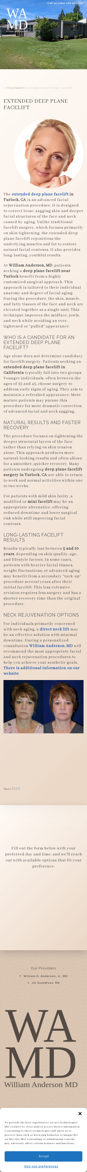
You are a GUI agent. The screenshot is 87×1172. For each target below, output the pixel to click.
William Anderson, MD (51, 646)
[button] (80, 1113)
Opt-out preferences (41, 1166)
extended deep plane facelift (40, 194)
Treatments (16, 88)
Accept (44, 1156)
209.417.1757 (75, 3)
